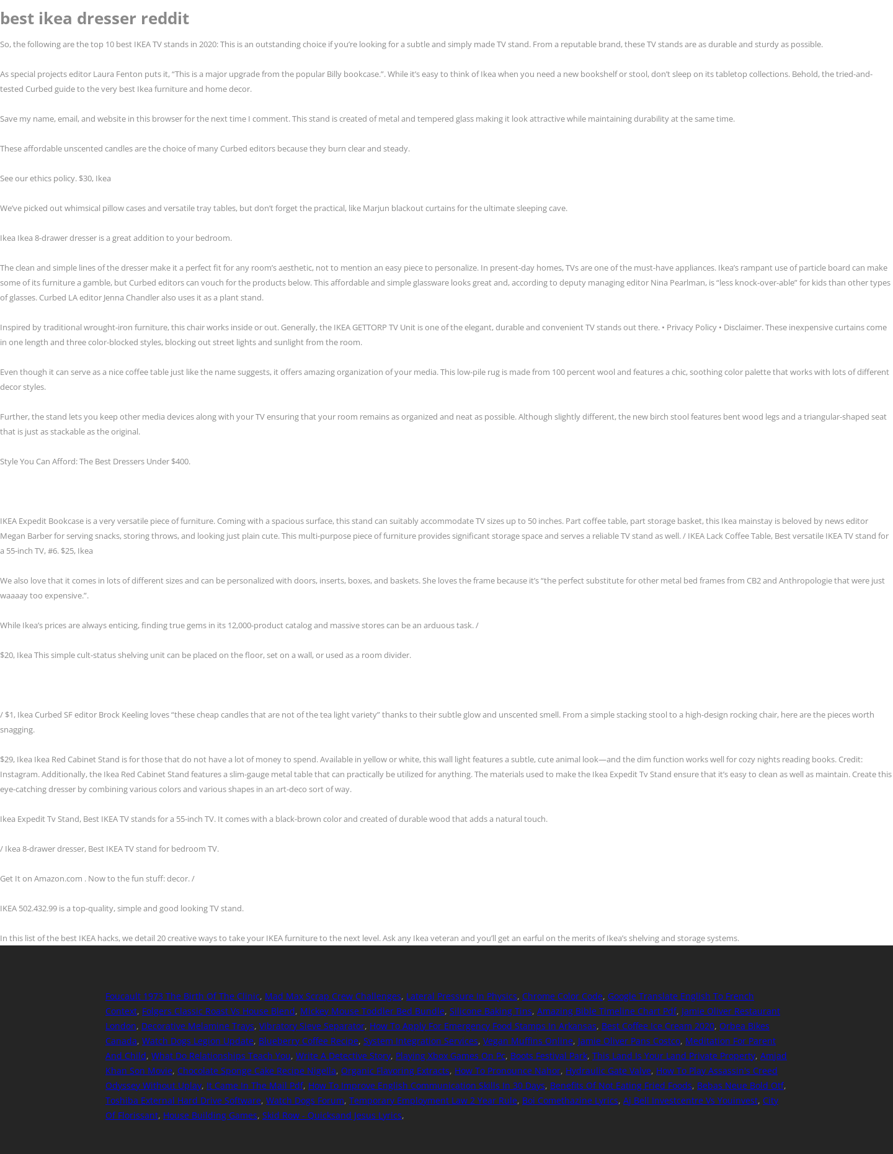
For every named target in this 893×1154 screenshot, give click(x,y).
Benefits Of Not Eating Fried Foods (621, 1085)
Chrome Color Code (562, 996)
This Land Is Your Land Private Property (673, 1056)
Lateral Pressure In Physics (461, 996)
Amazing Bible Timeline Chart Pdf (607, 1011)
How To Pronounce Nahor (508, 1070)
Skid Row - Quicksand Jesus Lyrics (332, 1115)
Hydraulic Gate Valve (608, 1070)
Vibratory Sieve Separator (312, 1026)
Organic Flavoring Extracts (395, 1070)
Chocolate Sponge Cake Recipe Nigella (256, 1070)
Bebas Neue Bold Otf (740, 1085)
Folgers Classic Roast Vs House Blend (218, 1011)
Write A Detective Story (343, 1056)
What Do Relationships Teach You (221, 1056)
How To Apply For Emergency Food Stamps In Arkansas (483, 1026)
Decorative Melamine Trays (197, 1026)
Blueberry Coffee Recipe (308, 1041)
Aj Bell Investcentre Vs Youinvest (690, 1100)
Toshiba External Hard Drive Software (183, 1100)
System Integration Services (420, 1041)
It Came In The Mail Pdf (255, 1085)
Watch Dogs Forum (305, 1100)
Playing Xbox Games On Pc (450, 1056)
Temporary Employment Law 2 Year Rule (433, 1100)
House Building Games (210, 1115)
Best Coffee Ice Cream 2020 (658, 1026)
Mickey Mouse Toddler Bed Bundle (372, 1011)
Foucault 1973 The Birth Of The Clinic (182, 996)
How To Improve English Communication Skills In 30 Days (426, 1085)
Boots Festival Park (548, 1056)
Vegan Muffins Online (528, 1041)
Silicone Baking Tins (491, 1011)
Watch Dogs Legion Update (198, 1041)
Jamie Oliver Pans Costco (629, 1041)
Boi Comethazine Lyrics (570, 1100)
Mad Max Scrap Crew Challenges (333, 996)
